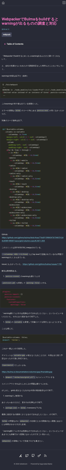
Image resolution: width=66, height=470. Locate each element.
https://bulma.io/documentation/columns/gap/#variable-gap (27, 372)
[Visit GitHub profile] (33, 456)
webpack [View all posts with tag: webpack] (6, 34)
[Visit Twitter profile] (27, 456)
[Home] (3, 3)
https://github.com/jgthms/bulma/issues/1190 (42, 264)
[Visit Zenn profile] (21, 456)
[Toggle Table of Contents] (33, 44)
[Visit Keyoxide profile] (39, 456)
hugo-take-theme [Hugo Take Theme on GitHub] (46, 464)
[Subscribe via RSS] (45, 456)
